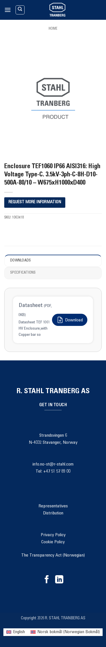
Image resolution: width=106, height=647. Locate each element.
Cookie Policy (53, 542)
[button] (7, 10)
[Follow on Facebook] (47, 580)
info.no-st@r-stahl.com (53, 464)
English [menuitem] (19, 632)
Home (53, 29)
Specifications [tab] (23, 273)
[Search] (20, 9)
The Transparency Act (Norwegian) (53, 555)
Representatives (53, 506)
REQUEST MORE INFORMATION (34, 202)
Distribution (53, 513)
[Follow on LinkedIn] (59, 580)
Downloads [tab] (20, 261)
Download (70, 319)
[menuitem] (15, 632)
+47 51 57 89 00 (56, 471)
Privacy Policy (53, 535)
